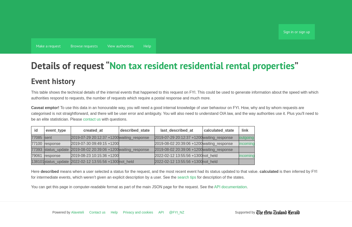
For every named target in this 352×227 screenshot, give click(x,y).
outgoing (246, 138)
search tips (186, 177)
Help (147, 46)
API (161, 212)
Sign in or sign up (296, 31)
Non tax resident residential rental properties (202, 65)
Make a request (48, 46)
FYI (59, 27)
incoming (246, 144)
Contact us (97, 212)
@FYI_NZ (176, 212)
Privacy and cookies (138, 212)
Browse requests (84, 46)
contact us (92, 119)
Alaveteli (77, 212)
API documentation (230, 187)
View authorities (120, 46)
